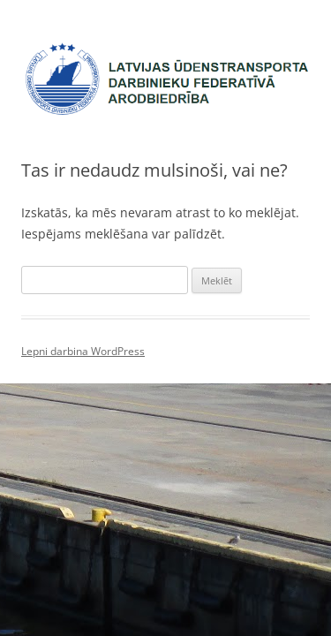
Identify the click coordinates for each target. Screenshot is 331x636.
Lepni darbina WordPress (83, 351)
